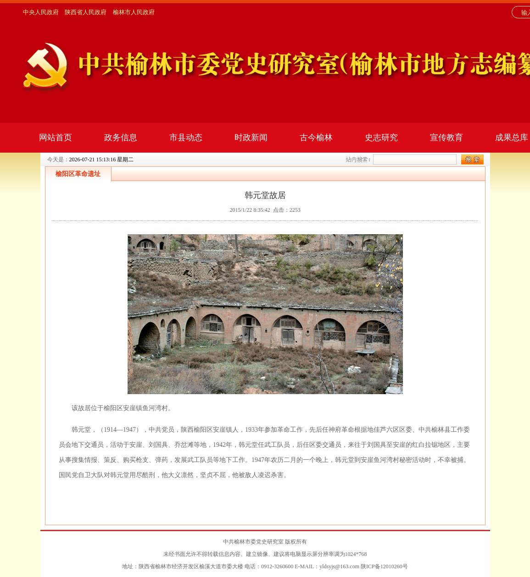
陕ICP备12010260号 (384, 566)
